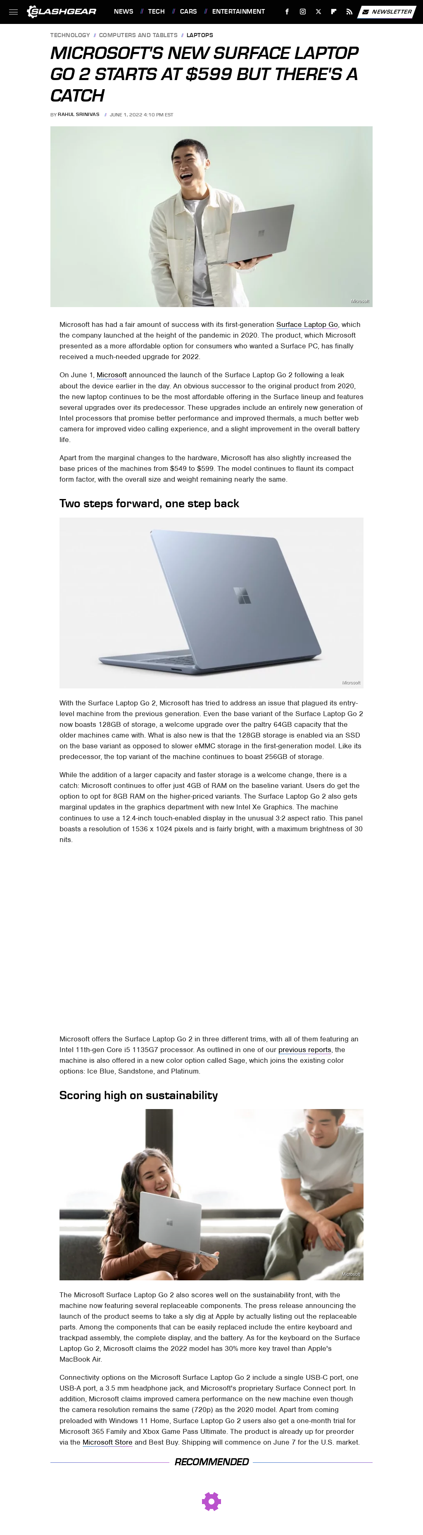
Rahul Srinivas (78, 115)
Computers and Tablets (138, 35)
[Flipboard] (334, 11)
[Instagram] (303, 11)
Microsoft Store (108, 1442)
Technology (70, 35)
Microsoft (360, 301)
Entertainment (238, 11)
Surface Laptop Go (307, 324)
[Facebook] (287, 11)
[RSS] (350, 11)
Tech (156, 11)
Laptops (200, 35)
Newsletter (387, 12)
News (123, 11)
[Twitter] (318, 11)
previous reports (304, 1049)
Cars (188, 11)
